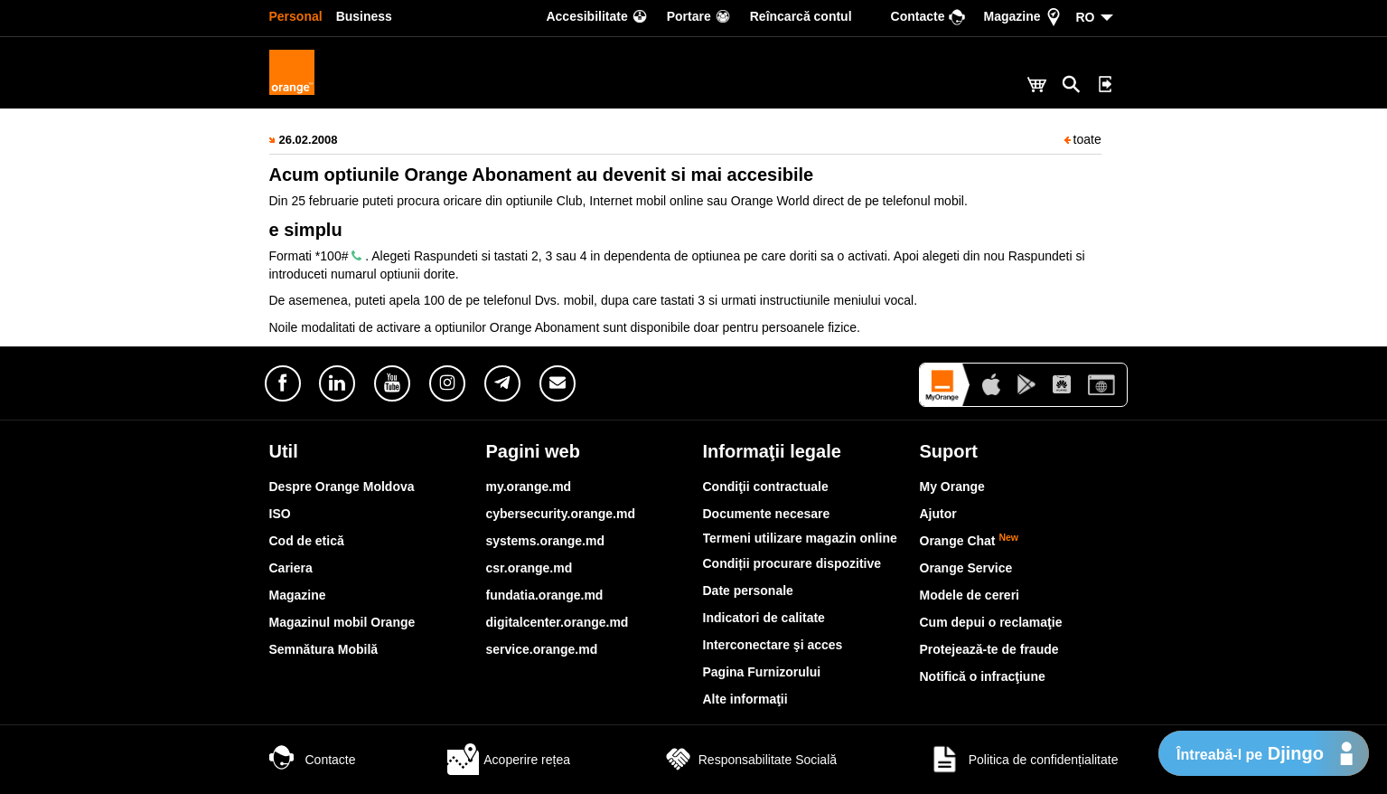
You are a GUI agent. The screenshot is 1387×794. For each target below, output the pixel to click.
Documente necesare (766, 513)
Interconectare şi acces (773, 645)
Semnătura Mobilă (324, 649)
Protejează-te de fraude (989, 649)
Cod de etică (306, 541)
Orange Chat (969, 541)
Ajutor (938, 513)
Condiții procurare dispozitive (792, 563)
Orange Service (966, 568)
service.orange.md (542, 649)
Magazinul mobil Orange (342, 622)
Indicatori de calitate (764, 617)
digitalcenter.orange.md (557, 622)
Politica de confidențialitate (1024, 759)
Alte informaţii (745, 699)
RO (1085, 17)
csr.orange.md (529, 568)
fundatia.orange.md (545, 595)
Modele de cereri (970, 595)
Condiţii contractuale (766, 486)
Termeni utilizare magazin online (800, 538)
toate (1082, 139)
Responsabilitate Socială (749, 759)
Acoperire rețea (508, 759)
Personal (296, 16)
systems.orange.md (545, 541)
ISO (280, 513)
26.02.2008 (308, 140)
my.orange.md (529, 486)
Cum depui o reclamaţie (991, 622)
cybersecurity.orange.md (560, 513)
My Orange (952, 486)
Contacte (312, 759)
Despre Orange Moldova (342, 486)
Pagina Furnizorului (762, 672)
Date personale (748, 590)
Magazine (297, 595)
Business (364, 16)
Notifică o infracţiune (982, 676)
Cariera (291, 568)
